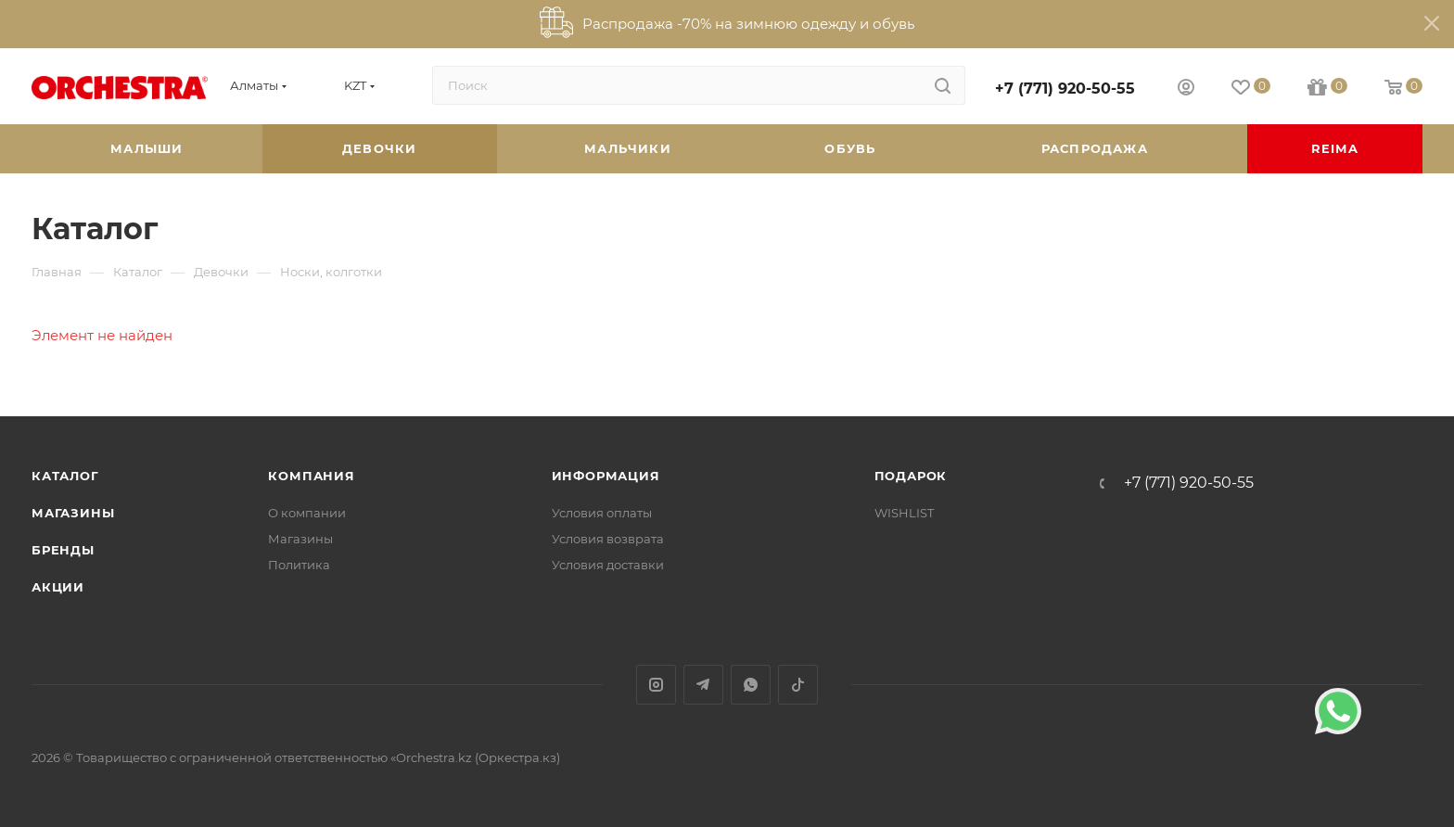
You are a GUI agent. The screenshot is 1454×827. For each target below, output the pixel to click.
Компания (311, 475)
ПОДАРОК (911, 475)
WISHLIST (904, 512)
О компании (307, 512)
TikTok (798, 685)
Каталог (65, 475)
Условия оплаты (602, 512)
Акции (58, 586)
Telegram (703, 685)
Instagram (656, 685)
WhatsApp (751, 685)
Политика (299, 564)
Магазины (73, 512)
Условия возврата (608, 538)
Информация (606, 475)
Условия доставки (608, 564)
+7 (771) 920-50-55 (1065, 88)
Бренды (63, 549)
